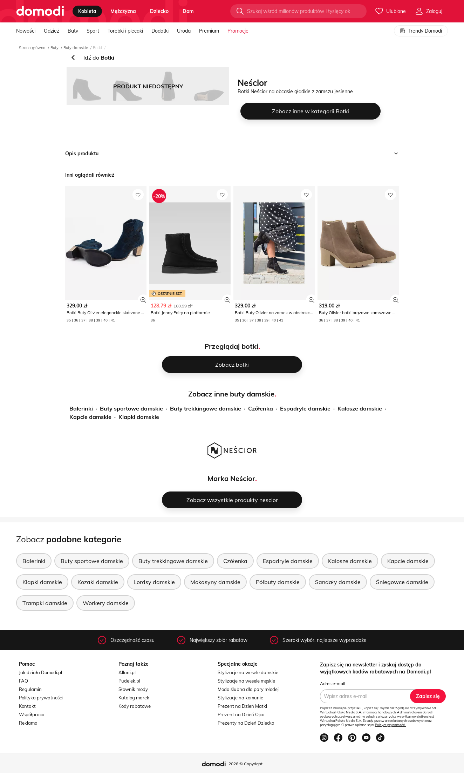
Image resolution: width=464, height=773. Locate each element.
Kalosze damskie (359, 408)
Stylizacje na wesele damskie (248, 672)
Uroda (184, 31)
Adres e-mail (332, 683)
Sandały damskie (338, 581)
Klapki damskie (138, 416)
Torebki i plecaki (125, 31)
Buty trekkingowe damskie (205, 408)
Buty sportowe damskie (131, 408)
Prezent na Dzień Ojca (241, 714)
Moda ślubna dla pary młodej (248, 689)
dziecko (159, 11)
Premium (209, 31)
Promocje (237, 31)
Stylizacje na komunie (240, 697)
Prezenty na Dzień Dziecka (246, 723)
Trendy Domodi (421, 31)
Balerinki (81, 408)
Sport (93, 31)
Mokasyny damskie (215, 581)
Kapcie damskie (90, 416)
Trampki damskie (44, 602)
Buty (73, 31)
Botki (97, 47)
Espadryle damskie (305, 408)
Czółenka (260, 408)
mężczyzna (123, 11)
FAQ (23, 681)
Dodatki (160, 31)
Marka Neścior (231, 478)
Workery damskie (106, 602)
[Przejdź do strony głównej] (40, 11)
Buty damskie (75, 47)
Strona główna (32, 47)
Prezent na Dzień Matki (242, 706)
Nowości (25, 31)
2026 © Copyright (245, 763)
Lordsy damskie (154, 581)
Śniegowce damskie (402, 581)
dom (188, 11)
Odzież (51, 31)
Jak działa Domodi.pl (40, 672)
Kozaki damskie (97, 581)
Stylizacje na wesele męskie (246, 681)
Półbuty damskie (278, 581)
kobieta (87, 11)
